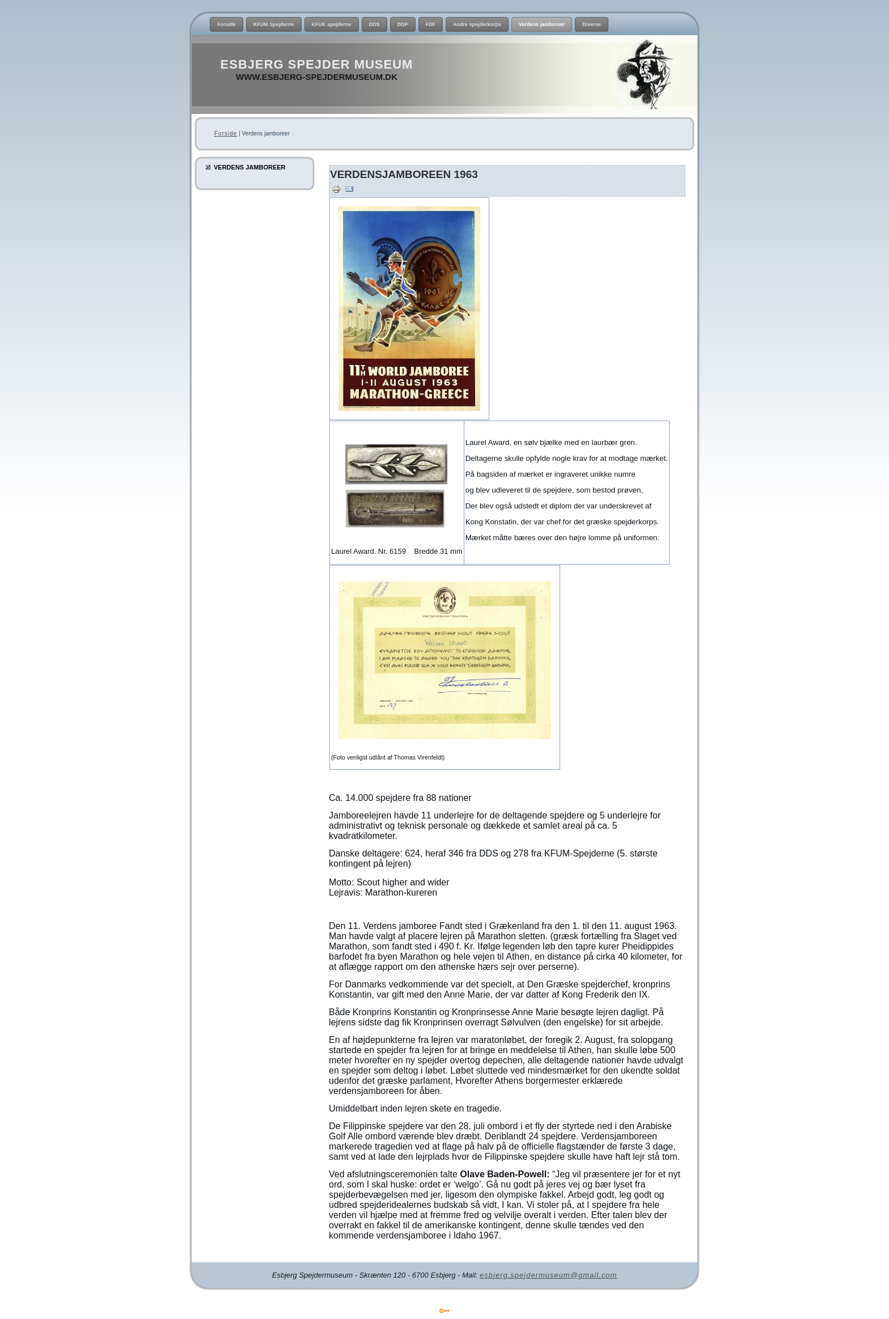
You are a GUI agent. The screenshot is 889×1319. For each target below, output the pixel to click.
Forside (225, 133)
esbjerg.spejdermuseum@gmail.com (548, 1275)
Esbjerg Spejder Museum (317, 64)
